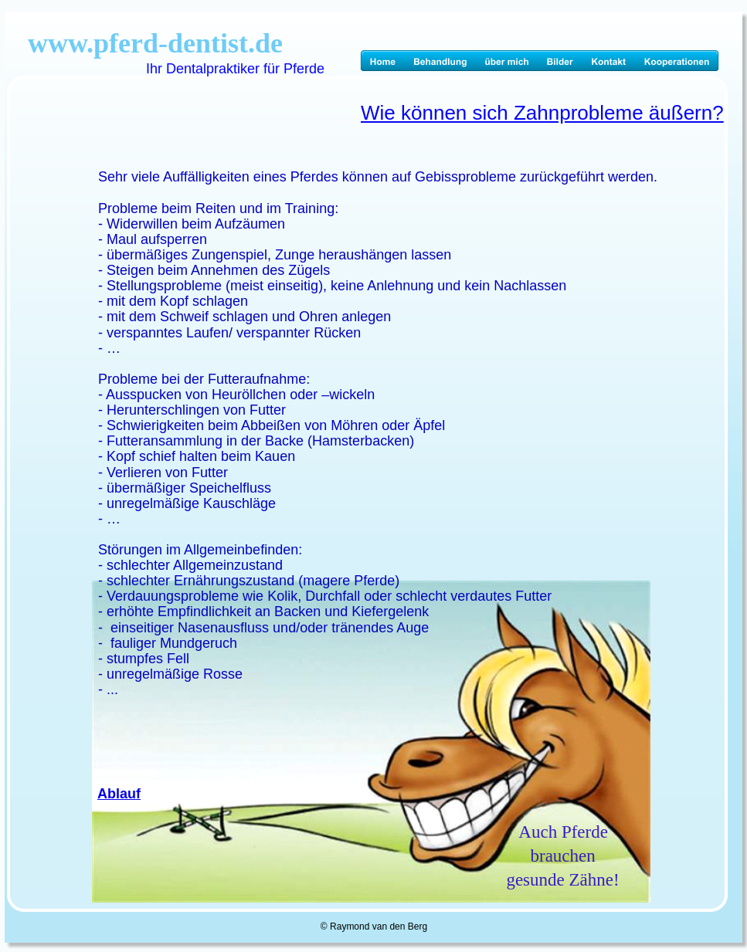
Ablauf (119, 793)
